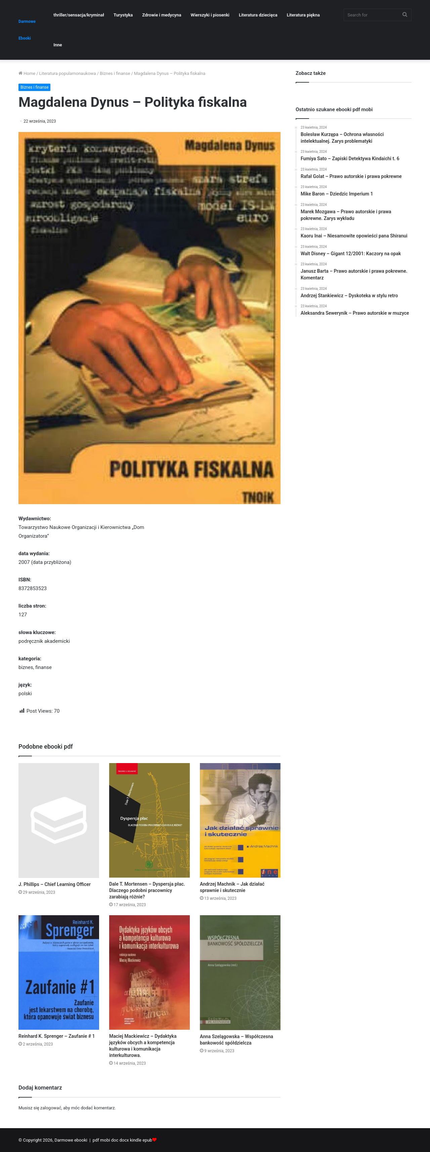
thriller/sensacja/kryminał (78, 14)
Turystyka (123, 14)
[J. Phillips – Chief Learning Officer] (58, 820)
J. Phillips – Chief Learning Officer (54, 884)
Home (26, 73)
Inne (57, 44)
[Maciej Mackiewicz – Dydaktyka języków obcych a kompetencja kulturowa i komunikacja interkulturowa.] (149, 972)
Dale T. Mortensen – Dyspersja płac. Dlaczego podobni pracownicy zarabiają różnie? (147, 890)
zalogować (50, 1107)
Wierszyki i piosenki (209, 14)
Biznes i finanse (115, 73)
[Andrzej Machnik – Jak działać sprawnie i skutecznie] (240, 820)
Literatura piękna (303, 14)
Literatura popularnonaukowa (67, 73)
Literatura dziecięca (258, 14)
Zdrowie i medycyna (161, 14)
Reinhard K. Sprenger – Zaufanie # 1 (56, 1036)
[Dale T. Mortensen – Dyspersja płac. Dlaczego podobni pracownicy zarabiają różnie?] (149, 820)
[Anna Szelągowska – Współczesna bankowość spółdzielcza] (240, 972)
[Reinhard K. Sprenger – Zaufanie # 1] (58, 972)
